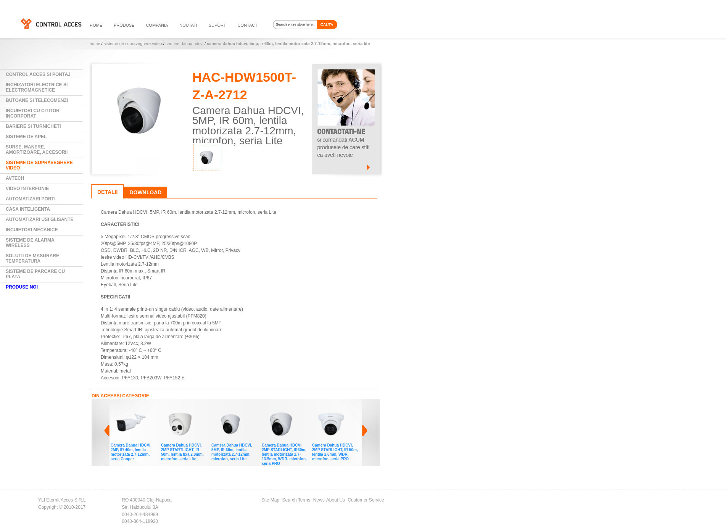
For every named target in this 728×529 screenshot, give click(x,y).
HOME (96, 25)
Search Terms (296, 500)
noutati (188, 25)
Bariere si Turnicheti (33, 126)
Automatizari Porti (30, 199)
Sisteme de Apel (26, 136)
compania (157, 25)
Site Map (270, 500)
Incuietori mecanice (32, 229)
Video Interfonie (27, 188)
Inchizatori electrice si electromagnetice (37, 87)
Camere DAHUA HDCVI (184, 43)
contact (248, 25)
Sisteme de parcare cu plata (35, 274)
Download (145, 192)
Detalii (107, 192)
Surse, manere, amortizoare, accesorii (37, 149)
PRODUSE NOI (22, 287)
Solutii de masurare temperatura (32, 258)
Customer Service (366, 500)
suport (217, 25)
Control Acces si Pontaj (38, 74)
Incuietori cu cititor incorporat (33, 113)
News (319, 500)
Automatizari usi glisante (40, 219)
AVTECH (15, 178)
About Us (335, 500)
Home (95, 43)
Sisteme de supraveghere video (133, 43)
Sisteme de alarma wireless (30, 242)
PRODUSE (124, 25)
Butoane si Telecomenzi (37, 100)
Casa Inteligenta (28, 209)
